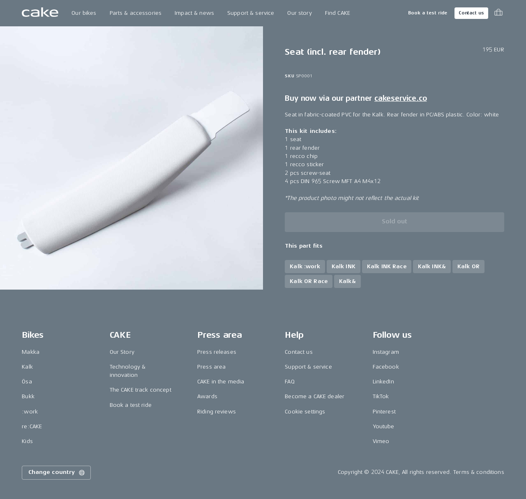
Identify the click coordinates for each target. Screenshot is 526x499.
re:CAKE (32, 426)
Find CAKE (337, 13)
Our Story (122, 352)
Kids (27, 441)
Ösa (27, 381)
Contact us (471, 13)
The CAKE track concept (140, 390)
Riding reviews (216, 411)
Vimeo (381, 441)
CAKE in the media (220, 381)
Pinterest (384, 411)
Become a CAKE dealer (314, 396)
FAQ (289, 381)
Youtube (383, 426)
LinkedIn (383, 381)
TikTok (381, 396)
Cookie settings (305, 411)
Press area (211, 367)
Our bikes (84, 13)
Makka (30, 352)
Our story (299, 13)
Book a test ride (427, 13)
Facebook (386, 367)
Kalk (27, 367)
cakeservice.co (400, 98)
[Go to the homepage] (40, 13)
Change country (57, 473)
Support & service (250, 13)
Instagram (386, 352)
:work (30, 411)
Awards (207, 396)
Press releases (216, 352)
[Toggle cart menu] (498, 13)
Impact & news (194, 13)
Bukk (28, 396)
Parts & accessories (136, 13)
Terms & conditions (478, 472)
